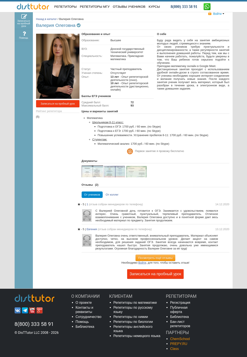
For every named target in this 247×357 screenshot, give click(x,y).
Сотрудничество (89, 317)
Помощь (82, 322)
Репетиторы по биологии (133, 322)
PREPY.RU (178, 344)
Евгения (92, 229)
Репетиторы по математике (135, 302)
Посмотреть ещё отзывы (155, 258)
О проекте (84, 302)
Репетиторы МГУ (95, 6)
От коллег (112, 194)
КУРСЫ (154, 6)
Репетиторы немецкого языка (136, 336)
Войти (142, 262)
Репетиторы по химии (130, 317)
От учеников (92, 194)
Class (174, 349)
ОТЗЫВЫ (129, 6)
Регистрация (180, 302)
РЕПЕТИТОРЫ (65, 6)
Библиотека (85, 326)
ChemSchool (180, 339)
